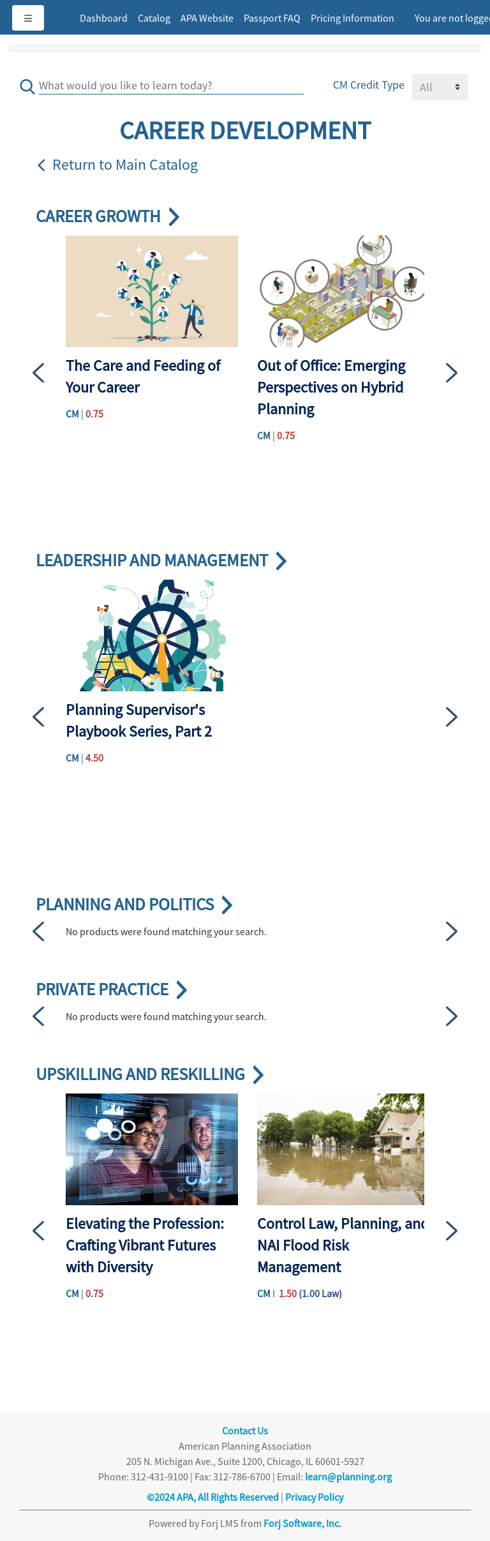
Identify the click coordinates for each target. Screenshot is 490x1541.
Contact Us (245, 1430)
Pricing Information (352, 17)
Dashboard (104, 17)
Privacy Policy (314, 1497)
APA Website (207, 17)
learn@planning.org (348, 1476)
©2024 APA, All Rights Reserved (213, 1497)
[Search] (171, 83)
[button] (49, 373)
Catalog (154, 17)
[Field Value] (440, 87)
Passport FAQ (272, 17)
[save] (30, 82)
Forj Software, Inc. (302, 1523)
